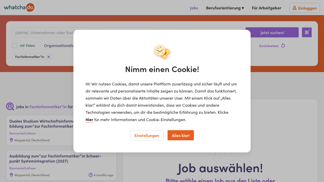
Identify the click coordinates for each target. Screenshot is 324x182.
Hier (89, 119)
